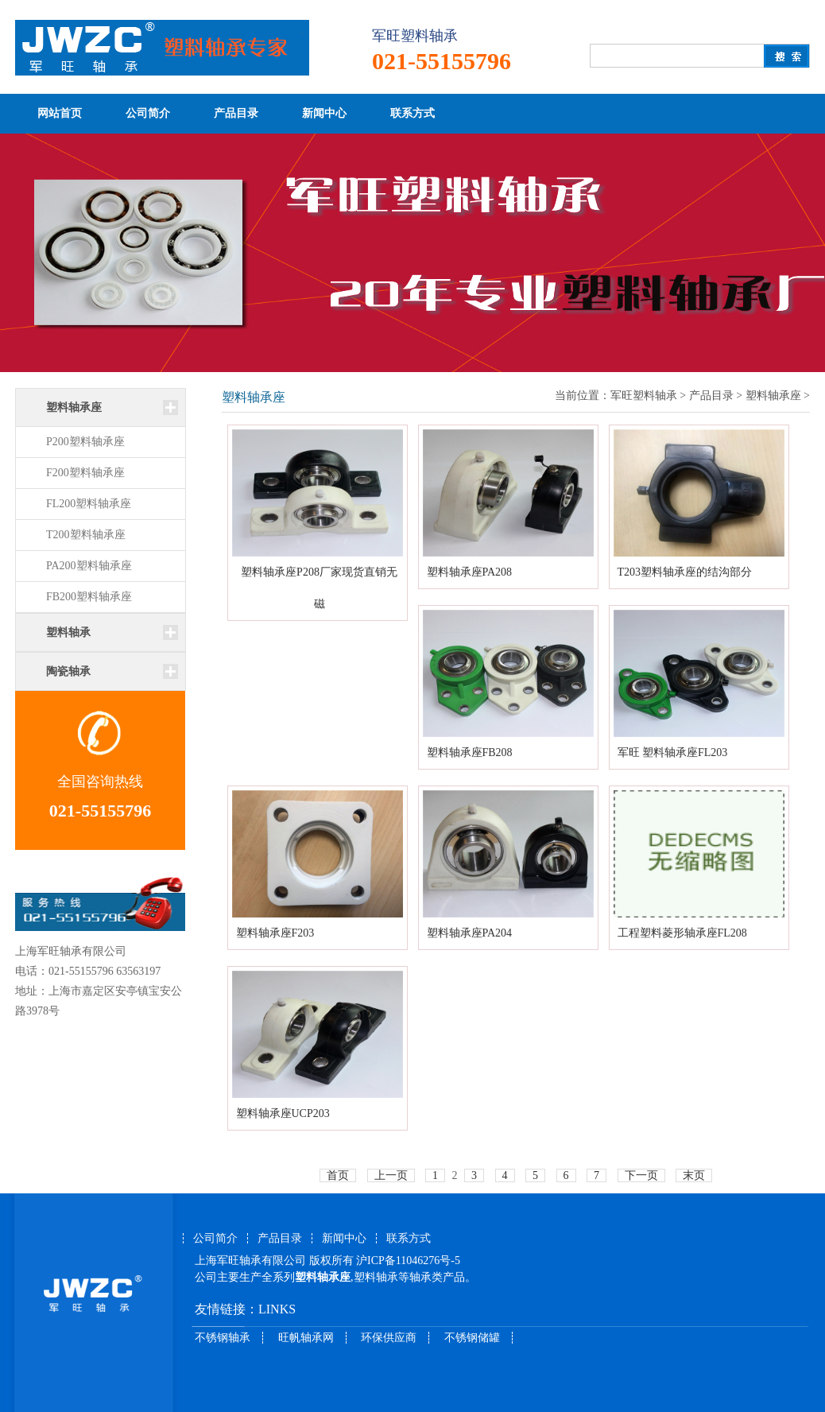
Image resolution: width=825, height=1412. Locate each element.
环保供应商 (388, 1338)
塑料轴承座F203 (275, 933)
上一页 (391, 1175)
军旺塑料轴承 (643, 395)
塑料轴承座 (773, 395)
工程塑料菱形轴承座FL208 (682, 933)
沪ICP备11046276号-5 (408, 1261)
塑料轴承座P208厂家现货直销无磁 (319, 588)
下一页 (641, 1175)
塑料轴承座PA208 (470, 572)
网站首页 (59, 113)
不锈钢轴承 (222, 1338)
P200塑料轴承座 (85, 442)
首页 (338, 1175)
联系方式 (412, 113)
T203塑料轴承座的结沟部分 (685, 572)
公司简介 (148, 113)
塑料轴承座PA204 (470, 933)
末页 (694, 1175)
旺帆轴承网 (306, 1338)
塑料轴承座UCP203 (283, 1113)
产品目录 (236, 113)
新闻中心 (324, 113)
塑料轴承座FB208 (470, 752)
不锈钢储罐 (472, 1338)
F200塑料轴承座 (85, 473)
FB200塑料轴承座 (89, 597)
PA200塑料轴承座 (89, 566)
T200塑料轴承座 (86, 535)
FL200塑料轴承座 (88, 504)
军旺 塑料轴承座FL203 (673, 752)
